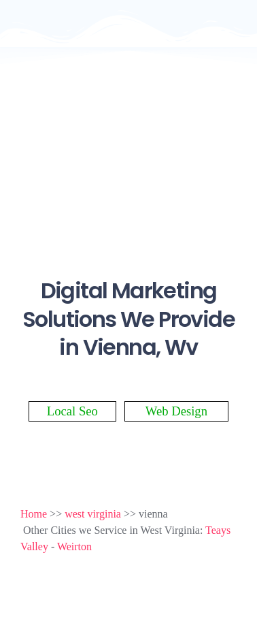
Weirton (74, 546)
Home (33, 514)
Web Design (176, 411)
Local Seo (72, 411)
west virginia (93, 514)
